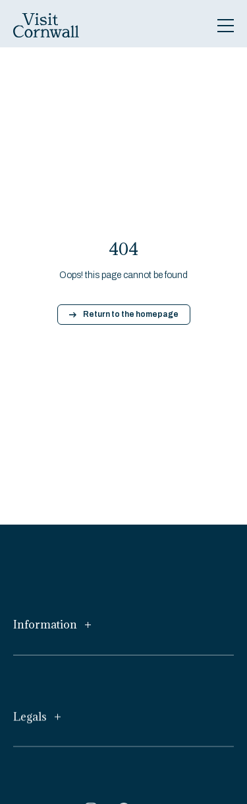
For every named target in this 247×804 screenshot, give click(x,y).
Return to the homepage (123, 314)
